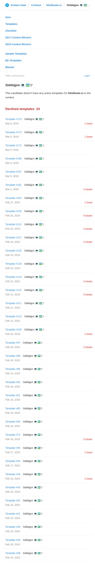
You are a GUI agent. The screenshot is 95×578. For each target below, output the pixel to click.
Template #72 (12, 434)
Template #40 (12, 526)
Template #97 (12, 342)
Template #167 (13, 171)
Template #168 (13, 158)
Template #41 (12, 513)
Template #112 (13, 290)
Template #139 (13, 211)
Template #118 (13, 276)
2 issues (87, 189)
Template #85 (12, 408)
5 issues (87, 215)
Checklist (10, 30)
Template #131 (13, 224)
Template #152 (13, 198)
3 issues (87, 294)
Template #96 (12, 355)
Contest (36, 5)
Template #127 (13, 237)
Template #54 (12, 461)
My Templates (13, 60)
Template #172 (13, 145)
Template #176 (13, 119)
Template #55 (12, 447)
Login (87, 75)
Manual (9, 67)
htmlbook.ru (54, 5)
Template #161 (13, 184)
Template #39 (12, 540)
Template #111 (13, 303)
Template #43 (12, 487)
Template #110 (13, 316)
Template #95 (12, 369)
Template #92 (12, 382)
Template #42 (12, 500)
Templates (11, 24)
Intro (8, 17)
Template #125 (13, 263)
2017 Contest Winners (18, 37)
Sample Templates (16, 53)
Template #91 (12, 395)
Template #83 (12, 421)
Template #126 (13, 250)
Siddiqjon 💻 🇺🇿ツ (34, 119)
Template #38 (12, 553)
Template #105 (13, 329)
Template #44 (12, 474)
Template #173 (13, 132)
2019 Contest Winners (18, 44)
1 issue (88, 123)
